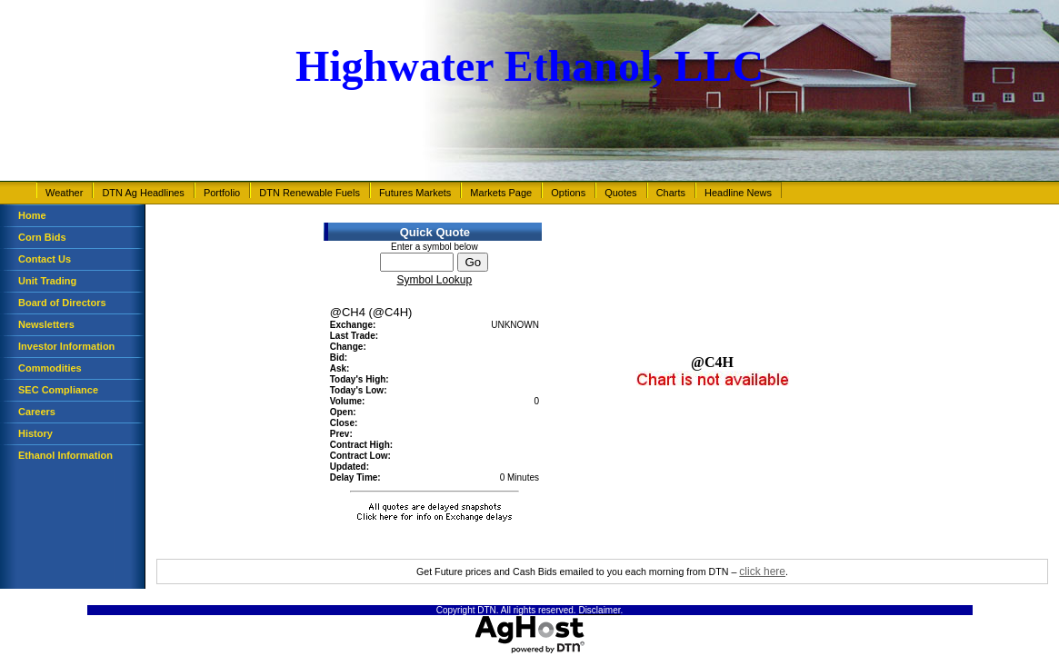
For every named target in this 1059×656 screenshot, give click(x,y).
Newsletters (46, 324)
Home (32, 215)
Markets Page (501, 192)
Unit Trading (47, 280)
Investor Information (66, 346)
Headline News (738, 192)
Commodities (50, 368)
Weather (64, 192)
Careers (36, 411)
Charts (670, 192)
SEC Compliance (58, 389)
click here (762, 571)
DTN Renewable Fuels (309, 192)
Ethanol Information (65, 455)
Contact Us (44, 258)
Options (568, 192)
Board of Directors (62, 302)
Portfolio (222, 192)
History (35, 433)
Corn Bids (42, 237)
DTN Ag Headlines (143, 192)
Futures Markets (415, 192)
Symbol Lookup (434, 279)
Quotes (620, 192)
